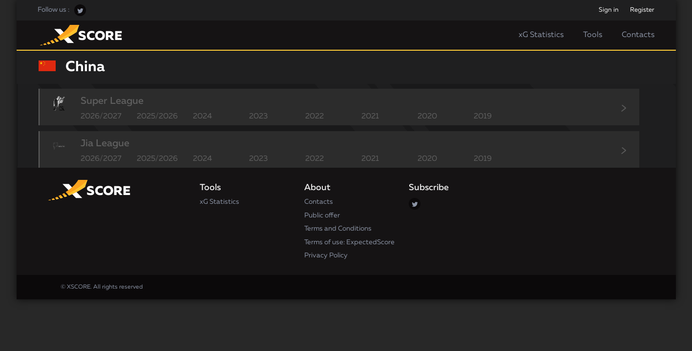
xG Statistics (541, 35)
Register (642, 10)
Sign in (609, 10)
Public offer (322, 215)
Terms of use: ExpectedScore (349, 242)
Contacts (638, 35)
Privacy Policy (326, 255)
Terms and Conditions (338, 228)
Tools (592, 35)
